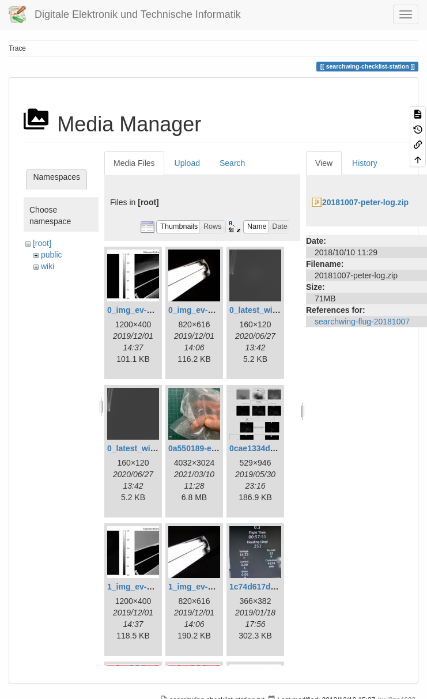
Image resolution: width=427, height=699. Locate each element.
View (323, 163)
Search (232, 163)
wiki (47, 266)
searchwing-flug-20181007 (362, 321)
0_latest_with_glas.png (273, 310)
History (364, 163)
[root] (42, 243)
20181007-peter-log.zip (365, 202)
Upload (187, 163)
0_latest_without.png (147, 448)
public (51, 254)
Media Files (134, 163)
